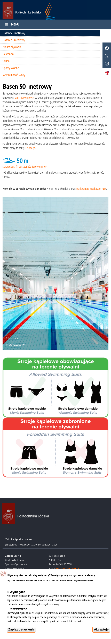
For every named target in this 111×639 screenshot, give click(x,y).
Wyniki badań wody (14, 75)
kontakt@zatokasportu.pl (67, 568)
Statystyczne (18, 609)
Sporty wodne (11, 68)
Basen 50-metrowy (14, 33)
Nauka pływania (12, 47)
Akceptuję (101, 629)
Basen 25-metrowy (14, 40)
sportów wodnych (24, 97)
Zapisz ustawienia (21, 629)
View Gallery (15, 345)
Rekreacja (8, 54)
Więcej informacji (17, 584)
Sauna (6, 61)
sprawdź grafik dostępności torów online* (25, 166)
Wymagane (17, 592)
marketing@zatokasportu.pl (91, 188)
